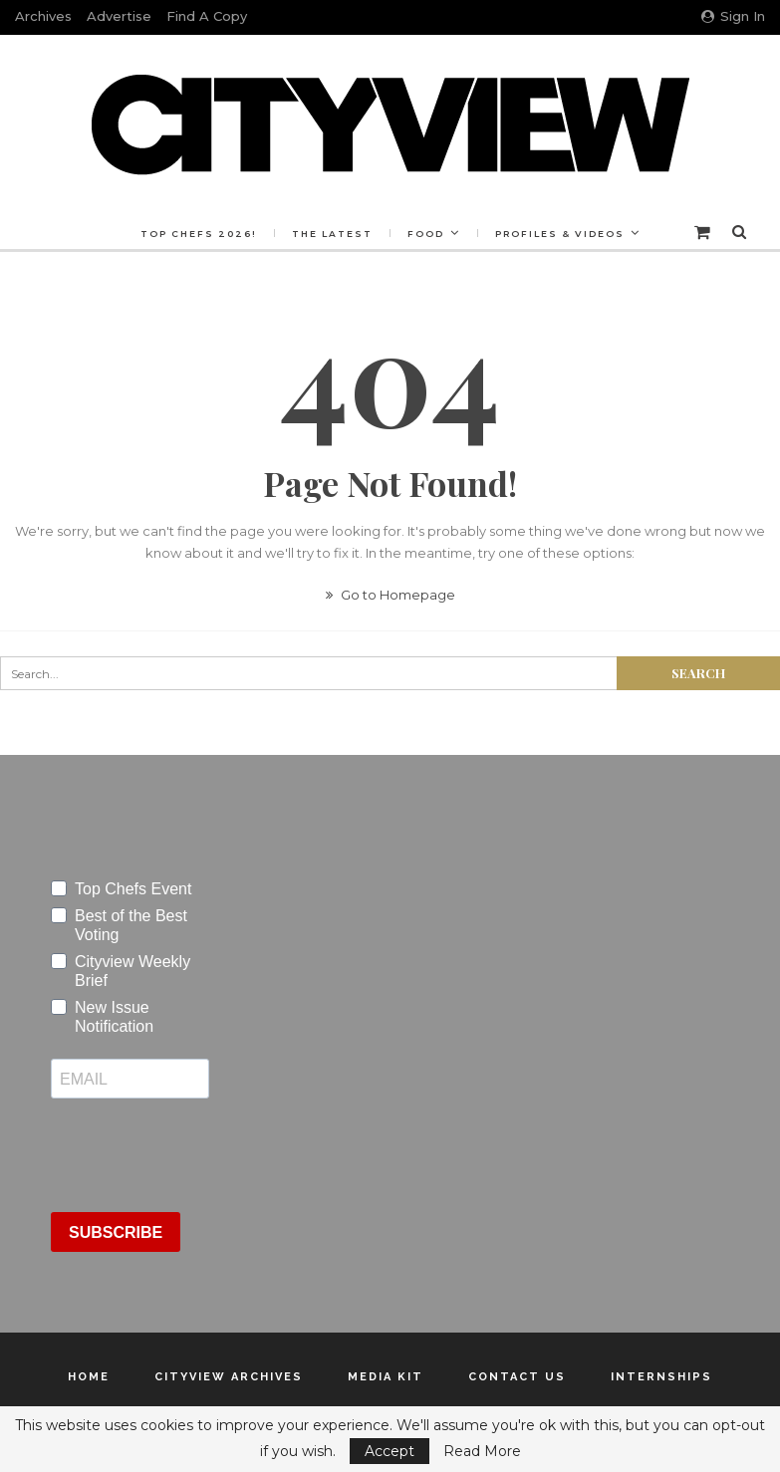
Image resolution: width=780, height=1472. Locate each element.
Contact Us (517, 1376)
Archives (43, 16)
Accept (389, 1451)
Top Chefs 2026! (240, 233)
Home (89, 1376)
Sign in (733, 16)
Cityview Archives (228, 1376)
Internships (661, 1376)
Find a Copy (206, 16)
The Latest (377, 233)
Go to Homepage (390, 595)
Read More (482, 1451)
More (563, 233)
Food (473, 233)
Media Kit (385, 1376)
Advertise (119, 16)
